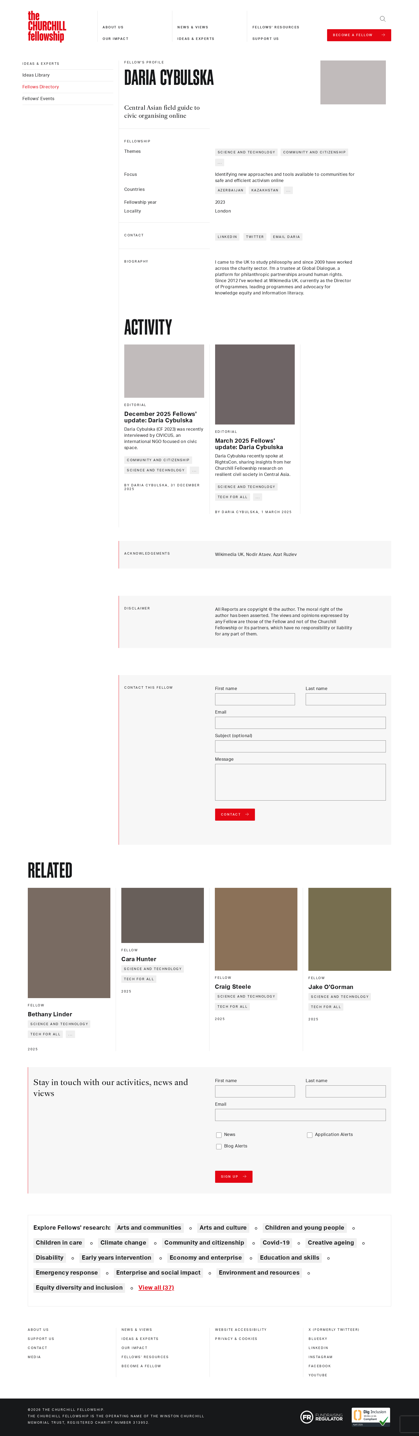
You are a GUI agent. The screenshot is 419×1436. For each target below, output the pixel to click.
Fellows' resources (276, 27)
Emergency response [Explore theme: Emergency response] (67, 1273)
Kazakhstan (265, 190)
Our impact (116, 38)
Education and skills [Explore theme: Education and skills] (289, 1258)
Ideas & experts (196, 38)
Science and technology (247, 152)
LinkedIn (227, 236)
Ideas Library (36, 75)
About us (113, 27)
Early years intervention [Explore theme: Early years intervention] (117, 1258)
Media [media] (34, 1357)
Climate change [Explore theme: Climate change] (123, 1243)
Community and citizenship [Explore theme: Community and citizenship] (204, 1243)
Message (224, 759)
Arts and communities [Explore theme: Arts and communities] (149, 1228)
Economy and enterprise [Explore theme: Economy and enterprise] (206, 1258)
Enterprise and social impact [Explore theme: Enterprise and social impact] (158, 1273)
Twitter (255, 236)
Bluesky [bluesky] (318, 1338)
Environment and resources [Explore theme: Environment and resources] (259, 1273)
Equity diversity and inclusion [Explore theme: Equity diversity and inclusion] (79, 1288)
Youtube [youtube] (318, 1375)
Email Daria (286, 236)
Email (221, 712)
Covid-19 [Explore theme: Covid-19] (276, 1243)
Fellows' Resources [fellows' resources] (145, 1357)
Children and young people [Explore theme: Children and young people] (304, 1228)
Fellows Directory (40, 87)
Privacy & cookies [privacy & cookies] (236, 1338)
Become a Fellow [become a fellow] (141, 1366)
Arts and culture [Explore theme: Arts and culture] (223, 1228)
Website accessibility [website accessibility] (241, 1329)
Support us (266, 38)
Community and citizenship (314, 152)
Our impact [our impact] (135, 1348)
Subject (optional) (233, 736)
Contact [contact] (38, 1348)
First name (226, 689)
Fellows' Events (38, 99)
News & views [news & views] (137, 1329)
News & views (192, 27)
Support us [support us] (41, 1338)
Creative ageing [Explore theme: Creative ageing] (331, 1243)
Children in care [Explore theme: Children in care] (59, 1243)
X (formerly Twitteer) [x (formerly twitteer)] (334, 1329)
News (229, 1134)
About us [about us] (38, 1329)
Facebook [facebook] (320, 1366)
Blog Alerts (235, 1146)
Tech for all (233, 497)
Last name (316, 689)
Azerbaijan (231, 190)
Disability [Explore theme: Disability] (50, 1258)
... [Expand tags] (220, 162)
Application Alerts (334, 1134)
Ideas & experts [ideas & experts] (41, 63)
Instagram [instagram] (321, 1357)
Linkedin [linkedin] (318, 1348)
